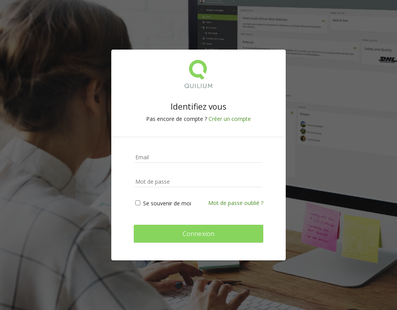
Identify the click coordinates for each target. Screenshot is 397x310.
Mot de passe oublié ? (235, 203)
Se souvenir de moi (163, 203)
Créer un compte (230, 118)
